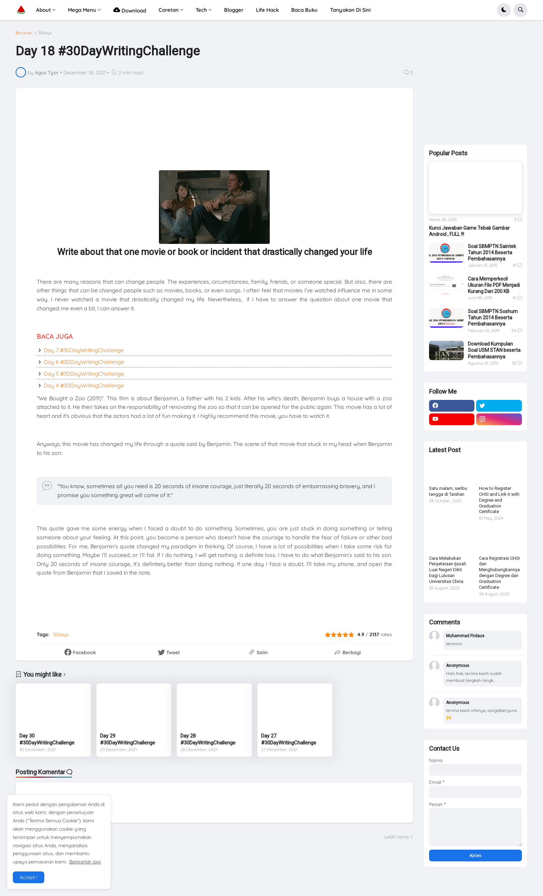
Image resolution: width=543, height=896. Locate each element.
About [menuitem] (43, 10)
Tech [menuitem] (201, 10)
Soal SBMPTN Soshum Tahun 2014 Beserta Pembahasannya (493, 318)
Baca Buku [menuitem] (304, 10)
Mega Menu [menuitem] (82, 10)
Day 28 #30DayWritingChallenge (207, 739)
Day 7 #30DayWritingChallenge (84, 350)
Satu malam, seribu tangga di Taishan (448, 491)
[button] (504, 10)
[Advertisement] (192, 124)
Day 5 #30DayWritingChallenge (84, 373)
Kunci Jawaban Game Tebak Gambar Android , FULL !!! (469, 231)
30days (45, 33)
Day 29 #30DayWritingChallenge (127, 739)
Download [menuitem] (129, 10)
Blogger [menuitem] (233, 10)
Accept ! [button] (28, 877)
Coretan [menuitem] (169, 10)
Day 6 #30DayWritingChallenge (84, 361)
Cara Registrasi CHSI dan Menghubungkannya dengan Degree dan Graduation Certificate (499, 573)
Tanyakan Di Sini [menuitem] (350, 10)
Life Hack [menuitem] (267, 10)
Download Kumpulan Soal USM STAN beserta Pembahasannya (494, 350)
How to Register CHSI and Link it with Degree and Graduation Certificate (499, 500)
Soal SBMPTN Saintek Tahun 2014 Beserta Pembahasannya (492, 253)
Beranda (24, 33)
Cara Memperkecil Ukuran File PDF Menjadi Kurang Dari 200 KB (494, 285)
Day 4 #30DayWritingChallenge (84, 385)
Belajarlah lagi (85, 862)
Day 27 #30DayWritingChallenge (288, 739)
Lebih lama (396, 837)
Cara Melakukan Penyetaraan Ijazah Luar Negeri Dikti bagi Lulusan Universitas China (447, 570)
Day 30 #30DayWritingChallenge (46, 739)
